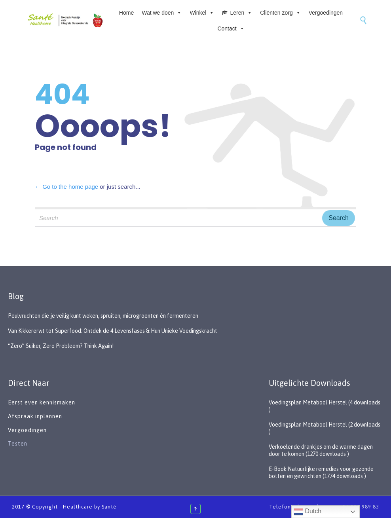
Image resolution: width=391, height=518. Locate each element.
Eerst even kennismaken (42, 402)
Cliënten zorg (280, 12)
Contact (230, 28)
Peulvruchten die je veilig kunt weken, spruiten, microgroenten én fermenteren (103, 316)
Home (126, 12)
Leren (241, 12)
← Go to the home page (66, 186)
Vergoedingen (326, 12)
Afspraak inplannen (35, 416)
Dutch (307, 511)
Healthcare (78, 507)
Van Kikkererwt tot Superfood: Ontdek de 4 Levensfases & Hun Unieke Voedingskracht (112, 331)
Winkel (202, 12)
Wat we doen (162, 12)
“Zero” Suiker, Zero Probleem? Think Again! (61, 346)
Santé (109, 507)
